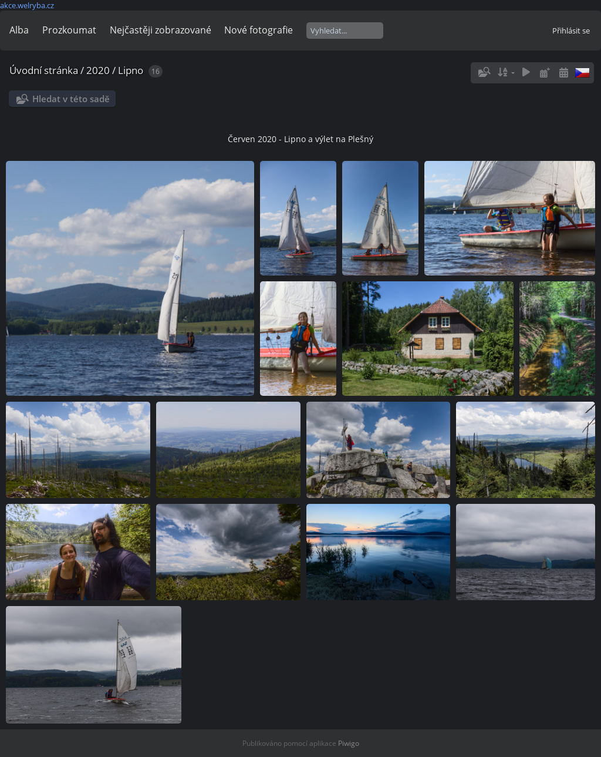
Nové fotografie (258, 29)
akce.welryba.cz (27, 5)
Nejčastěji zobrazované (160, 29)
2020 (98, 70)
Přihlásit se (571, 30)
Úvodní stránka (43, 70)
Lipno (130, 70)
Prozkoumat (69, 29)
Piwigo (348, 743)
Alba (19, 29)
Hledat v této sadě (71, 99)
